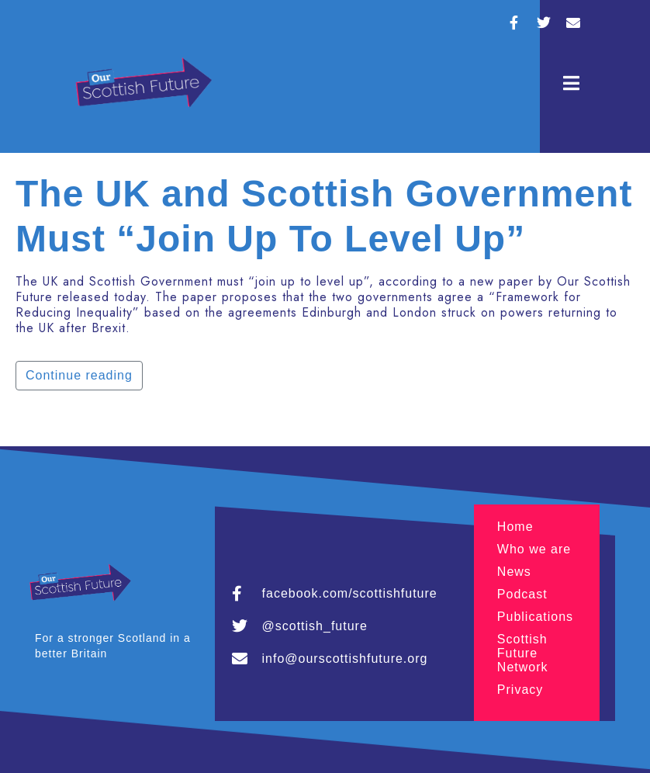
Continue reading (79, 375)
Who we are (534, 549)
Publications (535, 616)
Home (515, 526)
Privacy (520, 689)
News (514, 571)
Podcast (522, 594)
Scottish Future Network (522, 653)
